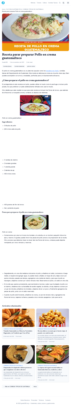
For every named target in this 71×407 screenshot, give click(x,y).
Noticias (33, 2)
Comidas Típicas (53, 2)
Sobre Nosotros (25, 400)
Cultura (45, 2)
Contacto (48, 400)
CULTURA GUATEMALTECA (14, 9)
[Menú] (68, 2)
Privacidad (34, 400)
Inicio (3, 9)
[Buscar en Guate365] (60, 3)
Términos (41, 400)
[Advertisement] (35, 144)
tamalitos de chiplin (52, 71)
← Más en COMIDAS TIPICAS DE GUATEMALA (17, 386)
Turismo (39, 2)
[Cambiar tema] (63, 2)
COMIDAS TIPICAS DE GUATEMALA (33, 9)
